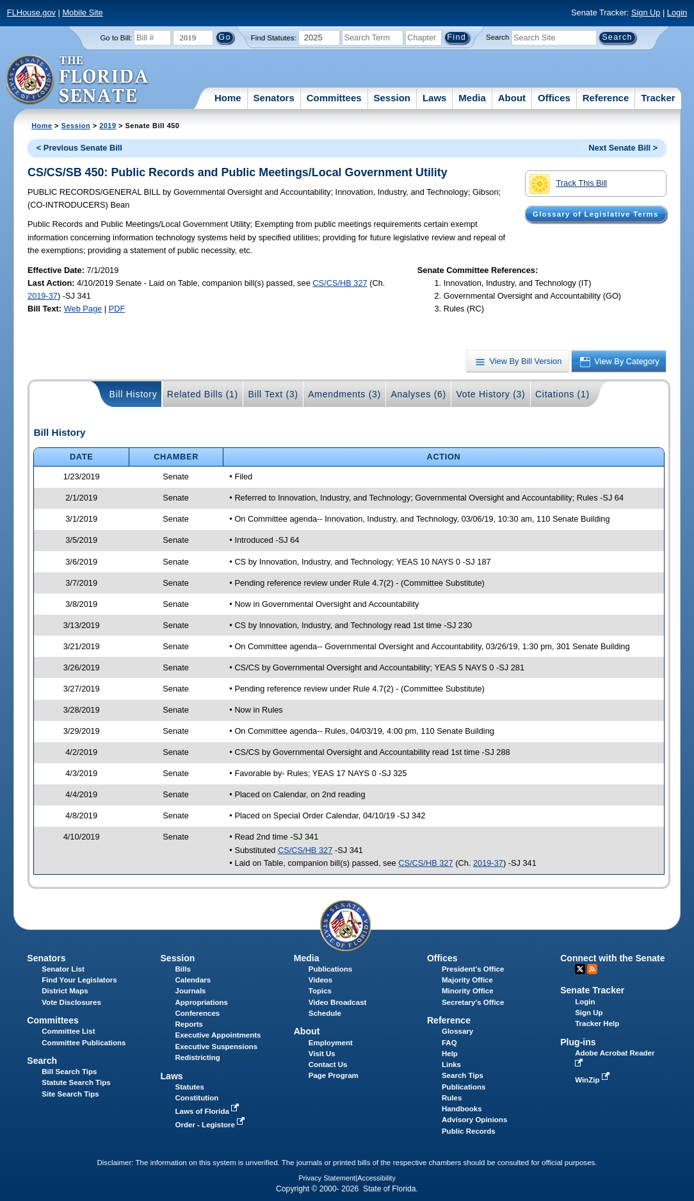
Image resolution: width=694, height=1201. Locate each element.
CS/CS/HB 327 (339, 283)
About (512, 97)
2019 (107, 125)
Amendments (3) (344, 394)
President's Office (473, 969)
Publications (330, 969)
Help (450, 1053)
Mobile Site (82, 12)
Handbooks (462, 1109)
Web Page (83, 308)
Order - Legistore (211, 1125)
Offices (554, 97)
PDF (117, 308)
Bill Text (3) (273, 394)
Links (451, 1064)
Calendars (193, 980)
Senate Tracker (592, 990)
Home (227, 97)
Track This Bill (568, 184)
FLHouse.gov (31, 12)
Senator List (63, 969)
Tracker (658, 97)
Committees (334, 97)
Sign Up (646, 12)
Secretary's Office (473, 1002)
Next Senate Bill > (623, 148)
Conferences (197, 1013)
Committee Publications (83, 1043)
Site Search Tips (70, 1094)
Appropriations (202, 1002)
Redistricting (197, 1057)
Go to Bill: (116, 38)
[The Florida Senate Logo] (78, 80)
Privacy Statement (326, 1178)
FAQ (449, 1043)
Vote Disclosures (71, 1002)
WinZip (593, 1080)
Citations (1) (562, 394)
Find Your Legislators (79, 980)
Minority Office (468, 991)
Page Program (334, 1075)
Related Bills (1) (202, 394)
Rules (452, 1098)
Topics (320, 991)
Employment (331, 1043)
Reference (606, 97)
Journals (190, 991)
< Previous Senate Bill (79, 148)
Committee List (68, 1031)
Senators (274, 97)
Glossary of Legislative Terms (595, 214)
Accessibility (376, 1178)
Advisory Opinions (474, 1119)
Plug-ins (578, 1042)
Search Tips (462, 1075)
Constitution (197, 1098)
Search (497, 37)
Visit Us (322, 1053)
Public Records (469, 1131)
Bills (183, 969)
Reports (189, 1024)
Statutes (189, 1087)
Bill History (133, 394)
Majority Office (467, 980)
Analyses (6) (418, 394)
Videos (321, 980)
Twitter (580, 969)
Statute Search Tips (76, 1082)
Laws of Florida (208, 1111)
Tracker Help (597, 1023)
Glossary (457, 1031)
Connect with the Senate (612, 958)
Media (472, 97)
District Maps (65, 991)
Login (677, 12)
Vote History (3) (490, 394)
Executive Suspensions (216, 1046)
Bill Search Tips (69, 1071)
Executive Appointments (218, 1035)
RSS (592, 969)
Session (391, 97)
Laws (435, 97)
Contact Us (328, 1064)
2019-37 (43, 296)
